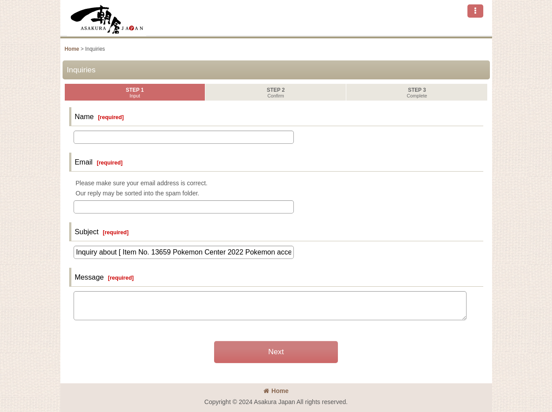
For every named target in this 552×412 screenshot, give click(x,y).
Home (276, 390)
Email (84, 162)
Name (84, 116)
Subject (87, 232)
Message (89, 277)
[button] (475, 11)
